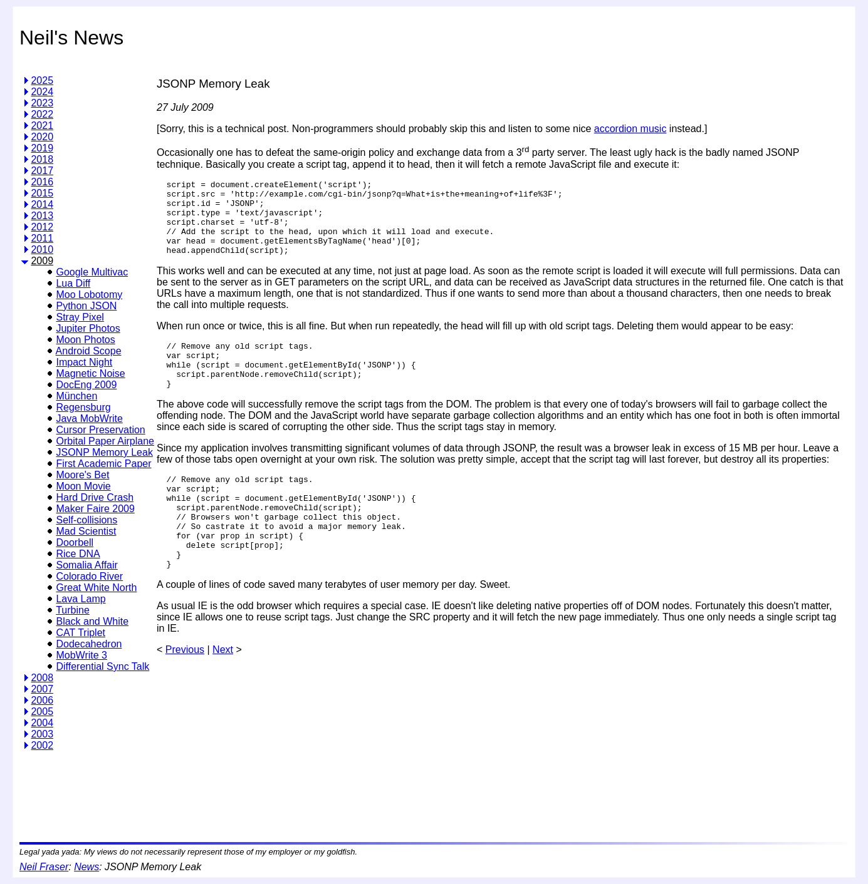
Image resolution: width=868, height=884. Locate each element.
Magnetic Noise (90, 373)
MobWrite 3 (81, 655)
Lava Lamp (80, 599)
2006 (42, 700)
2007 (42, 689)
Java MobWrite (89, 418)
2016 (42, 182)
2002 (42, 745)
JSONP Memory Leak (104, 452)
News (86, 866)
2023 (42, 103)
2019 (42, 148)
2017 (42, 170)
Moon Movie (83, 486)
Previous (184, 692)
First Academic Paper (103, 463)
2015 (42, 193)
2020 (42, 136)
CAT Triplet (80, 632)
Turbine (73, 610)
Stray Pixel (79, 317)
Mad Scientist (86, 531)
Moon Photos (85, 339)
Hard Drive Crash (94, 497)
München (76, 396)
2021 (42, 125)
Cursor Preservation (100, 429)
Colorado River (89, 576)
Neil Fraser (43, 866)
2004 (42, 722)
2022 (42, 114)
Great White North (96, 587)
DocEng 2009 (86, 384)
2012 (42, 227)
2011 (42, 238)
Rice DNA (78, 553)
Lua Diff (73, 283)
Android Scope (89, 351)
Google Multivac (92, 272)
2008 (42, 677)
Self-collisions (86, 520)
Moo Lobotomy (89, 294)
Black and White (92, 621)
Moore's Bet (82, 475)
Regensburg (83, 407)
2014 (42, 204)
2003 (42, 734)
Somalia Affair (86, 565)
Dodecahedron (89, 644)
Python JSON (86, 306)
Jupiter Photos (88, 328)
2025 (42, 80)
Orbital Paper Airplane (105, 441)
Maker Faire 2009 (95, 508)
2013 (42, 215)
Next (222, 692)
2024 (42, 91)
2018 (42, 159)
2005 (42, 711)
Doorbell (74, 542)
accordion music (630, 128)
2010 (42, 249)
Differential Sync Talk (102, 666)
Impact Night (84, 362)
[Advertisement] (385, 792)
